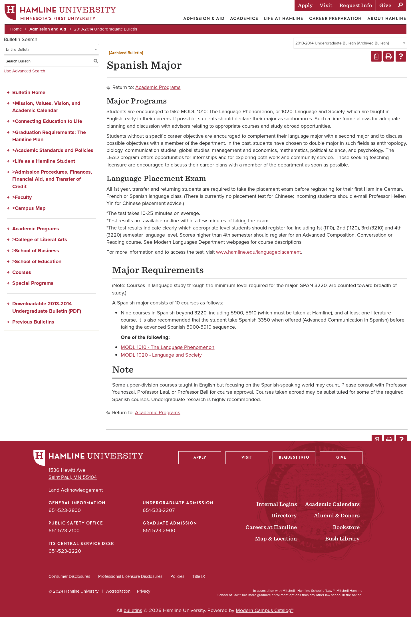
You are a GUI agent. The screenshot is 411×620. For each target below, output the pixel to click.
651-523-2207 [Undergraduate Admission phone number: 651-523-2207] (159, 513)
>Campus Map (29, 211)
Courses (21, 275)
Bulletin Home (28, 95)
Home (17, 29)
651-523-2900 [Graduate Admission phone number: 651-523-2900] (159, 534)
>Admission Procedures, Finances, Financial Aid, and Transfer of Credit (52, 182)
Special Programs (32, 286)
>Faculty (22, 200)
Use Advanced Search (24, 74)
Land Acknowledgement (76, 493)
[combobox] (350, 46)
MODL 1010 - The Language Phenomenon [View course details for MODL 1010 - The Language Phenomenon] (167, 350)
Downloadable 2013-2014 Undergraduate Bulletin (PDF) (46, 310)
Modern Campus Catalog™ (264, 613)
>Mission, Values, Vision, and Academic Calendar (46, 110)
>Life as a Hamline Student (43, 164)
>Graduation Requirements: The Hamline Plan (49, 139)
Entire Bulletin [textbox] (18, 53)
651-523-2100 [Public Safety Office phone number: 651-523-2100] (64, 534)
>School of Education (36, 264)
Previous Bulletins (33, 325)
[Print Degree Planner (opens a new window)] (376, 59)
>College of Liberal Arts (39, 243)
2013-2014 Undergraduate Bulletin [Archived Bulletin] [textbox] (342, 46)
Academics (243, 18)
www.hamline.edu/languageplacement (258, 255)
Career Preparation (334, 18)
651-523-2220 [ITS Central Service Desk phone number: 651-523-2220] (65, 554)
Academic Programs (35, 232)
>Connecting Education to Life (47, 124)
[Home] (61, 13)
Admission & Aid (202, 18)
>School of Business (35, 253)
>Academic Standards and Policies (52, 153)
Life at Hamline (283, 18)
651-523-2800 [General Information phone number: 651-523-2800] (65, 513)
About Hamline (385, 18)
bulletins (133, 613)
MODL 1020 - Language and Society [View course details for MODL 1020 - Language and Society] (161, 358)
